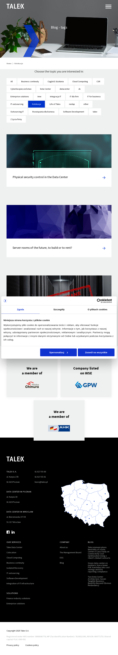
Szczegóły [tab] (58, 309)
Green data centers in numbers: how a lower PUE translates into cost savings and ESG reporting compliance (99, 565)
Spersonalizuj (58, 352)
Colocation (11, 550)
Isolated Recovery (15, 566)
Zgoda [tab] (20, 309)
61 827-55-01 (40, 475)
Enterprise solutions (19, 96)
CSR (98, 81)
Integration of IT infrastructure (20, 581)
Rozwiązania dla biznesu (43, 111)
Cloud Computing (80, 81)
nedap (72, 104)
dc (79, 89)
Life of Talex (55, 104)
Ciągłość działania (56, 81)
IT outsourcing (16, 104)
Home (9, 63)
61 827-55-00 (40, 469)
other (85, 104)
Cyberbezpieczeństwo (20, 89)
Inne (39, 96)
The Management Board (70, 550)
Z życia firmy (16, 119)
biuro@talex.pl (41, 480)
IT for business (94, 96)
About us (64, 545)
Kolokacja (36, 104)
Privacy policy (13, 643)
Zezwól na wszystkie (96, 352)
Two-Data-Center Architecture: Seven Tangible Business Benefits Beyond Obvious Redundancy (99, 579)
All (11, 81)
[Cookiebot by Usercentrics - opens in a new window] (101, 301)
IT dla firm (74, 96)
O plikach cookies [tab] (97, 309)
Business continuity (30, 81)
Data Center (45, 89)
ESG (61, 555)
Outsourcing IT (17, 111)
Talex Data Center (14, 545)
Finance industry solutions (18, 596)
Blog (62, 561)
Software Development (73, 111)
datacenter (65, 89)
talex (95, 111)
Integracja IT (55, 96)
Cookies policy (33, 643)
